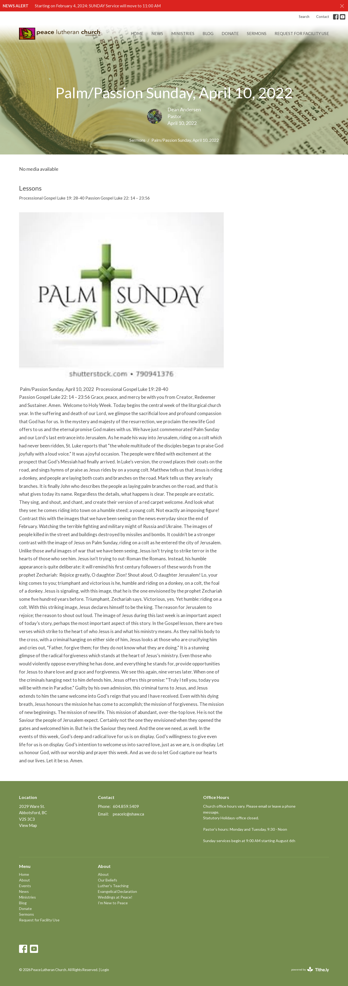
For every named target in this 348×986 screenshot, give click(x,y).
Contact (322, 16)
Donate (230, 33)
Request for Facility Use (302, 33)
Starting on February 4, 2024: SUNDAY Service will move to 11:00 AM (98, 5)
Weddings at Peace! (115, 897)
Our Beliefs (107, 880)
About (24, 880)
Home (137, 33)
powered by (310, 970)
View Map (28, 825)
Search (304, 16)
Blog (208, 33)
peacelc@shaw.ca (128, 813)
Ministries (182, 33)
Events (25, 885)
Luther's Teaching (113, 885)
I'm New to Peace (113, 902)
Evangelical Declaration (117, 891)
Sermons (256, 33)
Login (105, 970)
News (157, 33)
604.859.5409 (126, 806)
